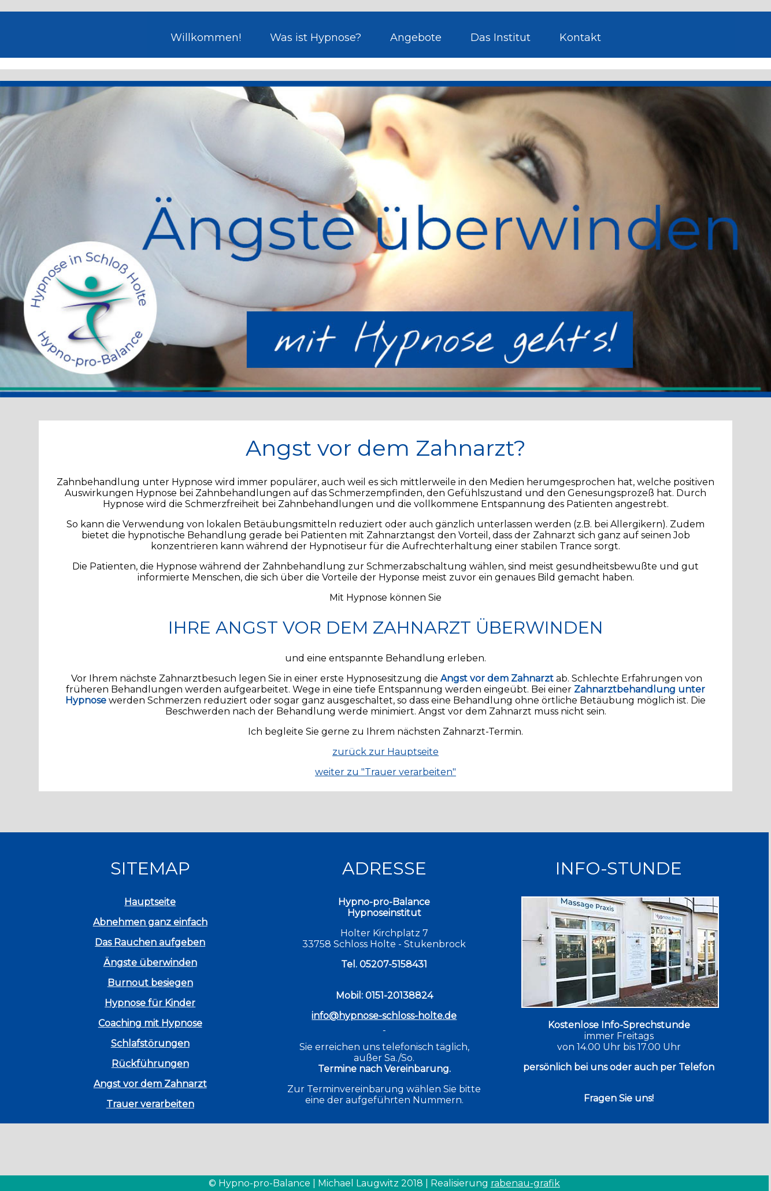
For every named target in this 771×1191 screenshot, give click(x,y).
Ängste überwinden (150, 962)
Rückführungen (150, 1063)
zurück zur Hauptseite (385, 751)
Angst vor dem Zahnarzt (150, 1083)
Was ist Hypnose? (315, 37)
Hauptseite (150, 901)
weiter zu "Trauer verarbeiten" (385, 771)
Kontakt (580, 37)
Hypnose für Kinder (150, 1003)
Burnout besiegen (150, 982)
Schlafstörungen (150, 1043)
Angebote (416, 37)
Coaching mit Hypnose (150, 1023)
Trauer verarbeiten (150, 1104)
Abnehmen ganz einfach (150, 922)
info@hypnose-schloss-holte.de (384, 1015)
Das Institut (500, 37)
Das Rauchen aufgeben (150, 942)
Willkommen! (205, 37)
